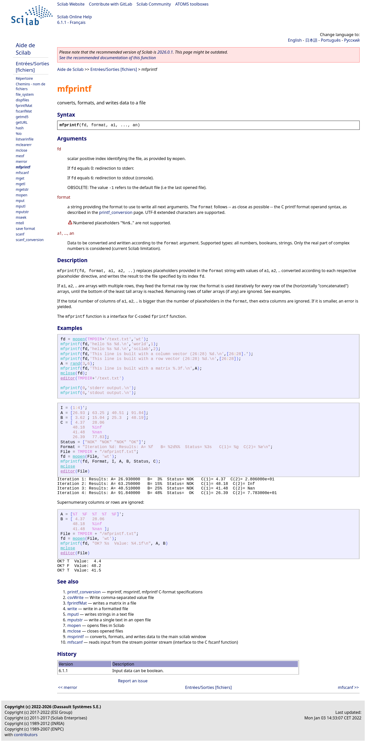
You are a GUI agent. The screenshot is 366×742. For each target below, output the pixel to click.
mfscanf (22, 172)
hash (20, 127)
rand (75, 363)
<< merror (67, 687)
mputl (20, 206)
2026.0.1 (165, 52)
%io (19, 133)
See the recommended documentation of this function (107, 57)
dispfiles (22, 100)
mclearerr (24, 144)
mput (20, 200)
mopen (21, 195)
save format (25, 228)
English (295, 40)
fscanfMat (24, 111)
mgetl (20, 183)
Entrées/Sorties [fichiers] (32, 66)
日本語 (311, 40)
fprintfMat (24, 105)
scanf (20, 234)
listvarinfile (25, 139)
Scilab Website (71, 4)
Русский (352, 40)
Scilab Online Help (74, 17)
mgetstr (22, 189)
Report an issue (132, 681)
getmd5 (22, 116)
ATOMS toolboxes (192, 4)
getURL (21, 122)
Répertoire (24, 78)
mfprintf (23, 167)
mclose (21, 150)
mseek (21, 217)
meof (20, 155)
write (72, 608)
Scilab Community (153, 4)
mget (20, 178)
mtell (20, 222)
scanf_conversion (30, 239)
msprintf (75, 636)
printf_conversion (115, 212)
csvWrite (75, 597)
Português (331, 40)
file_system (25, 94)
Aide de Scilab (25, 48)
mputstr (22, 211)
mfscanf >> (348, 687)
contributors (26, 734)
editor (67, 378)
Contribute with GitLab (110, 4)
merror (21, 161)
